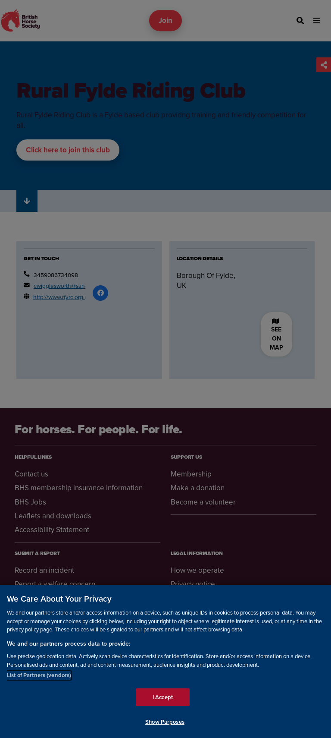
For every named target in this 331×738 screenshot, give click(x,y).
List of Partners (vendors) (39, 675)
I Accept (163, 697)
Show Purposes (164, 722)
